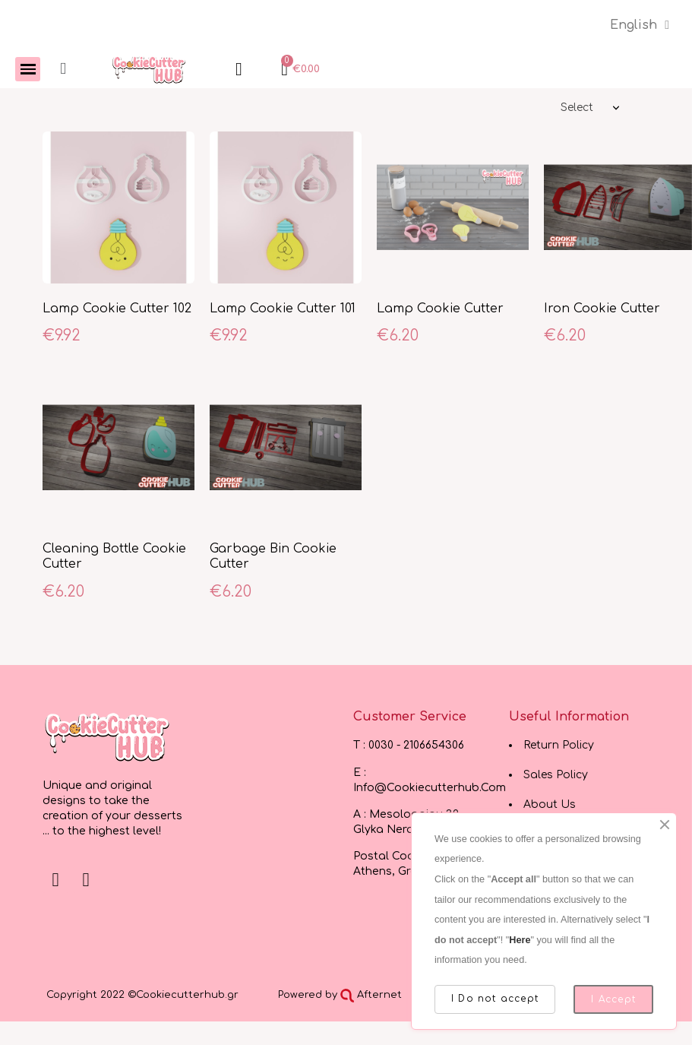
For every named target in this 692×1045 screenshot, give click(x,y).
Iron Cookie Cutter (602, 308)
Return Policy (558, 745)
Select (577, 107)
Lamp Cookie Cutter (440, 308)
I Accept (613, 999)
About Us (549, 804)
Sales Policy (555, 775)
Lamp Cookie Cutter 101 (282, 308)
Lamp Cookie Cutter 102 (117, 308)
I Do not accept (495, 998)
